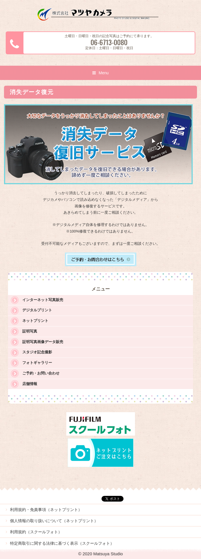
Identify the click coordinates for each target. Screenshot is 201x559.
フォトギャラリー (37, 362)
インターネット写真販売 (42, 300)
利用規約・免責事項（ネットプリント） (46, 509)
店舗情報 (29, 384)
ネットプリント (35, 320)
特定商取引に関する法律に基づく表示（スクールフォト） (62, 543)
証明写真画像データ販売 (42, 342)
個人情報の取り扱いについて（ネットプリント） (54, 520)
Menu (104, 73)
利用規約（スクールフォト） (36, 532)
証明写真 (29, 331)
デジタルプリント (37, 310)
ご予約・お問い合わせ (40, 373)
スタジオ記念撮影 (37, 352)
